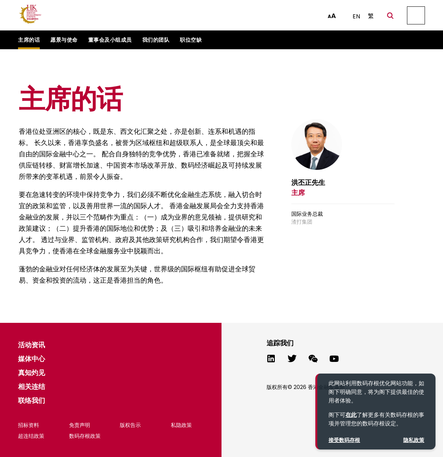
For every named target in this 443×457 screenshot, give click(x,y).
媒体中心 (31, 358)
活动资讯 (31, 345)
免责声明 (79, 425)
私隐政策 (181, 425)
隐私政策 (413, 440)
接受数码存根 (344, 440)
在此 (351, 415)
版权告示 (130, 425)
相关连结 (31, 386)
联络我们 (31, 400)
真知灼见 (31, 372)
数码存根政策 (85, 436)
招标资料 (28, 425)
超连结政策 (31, 436)
